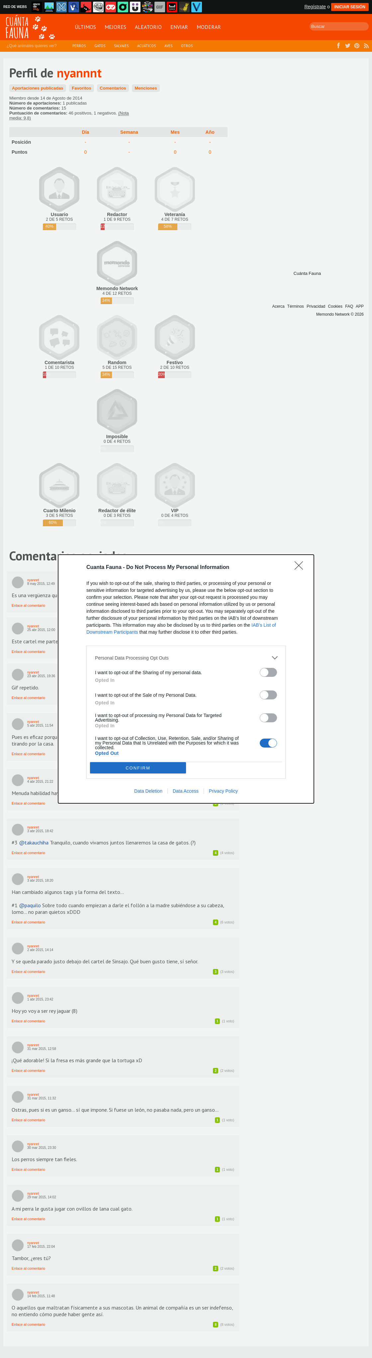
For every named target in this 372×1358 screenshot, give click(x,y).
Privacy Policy (223, 791)
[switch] (268, 672)
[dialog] (186, 679)
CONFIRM (138, 767)
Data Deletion (148, 791)
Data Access (186, 791)
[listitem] (186, 657)
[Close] (301, 567)
